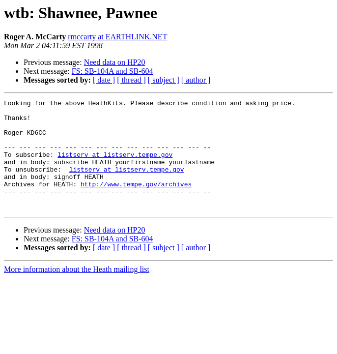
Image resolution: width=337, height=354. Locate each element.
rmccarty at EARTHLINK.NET (117, 36)
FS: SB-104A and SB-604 (112, 71)
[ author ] (196, 80)
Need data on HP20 (114, 62)
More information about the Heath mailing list (76, 291)
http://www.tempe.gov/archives (136, 201)
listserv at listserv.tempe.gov (114, 166)
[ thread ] (131, 80)
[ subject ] (163, 80)
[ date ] (104, 80)
